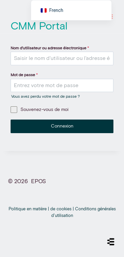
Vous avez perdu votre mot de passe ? (45, 97)
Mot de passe (24, 75)
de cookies (61, 209)
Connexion (62, 126)
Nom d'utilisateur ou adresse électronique (50, 48)
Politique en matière (28, 209)
